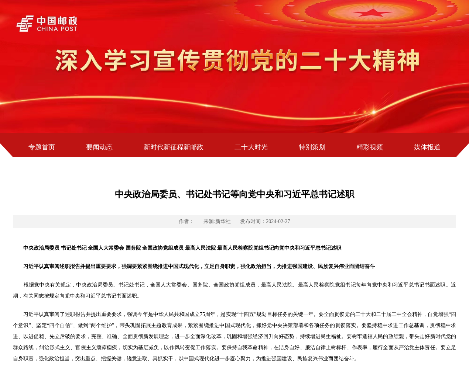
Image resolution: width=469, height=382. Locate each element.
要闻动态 (99, 147)
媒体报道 (427, 147)
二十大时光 (251, 147)
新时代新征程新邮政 (173, 147)
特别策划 (312, 147)
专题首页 (41, 147)
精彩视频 (369, 147)
